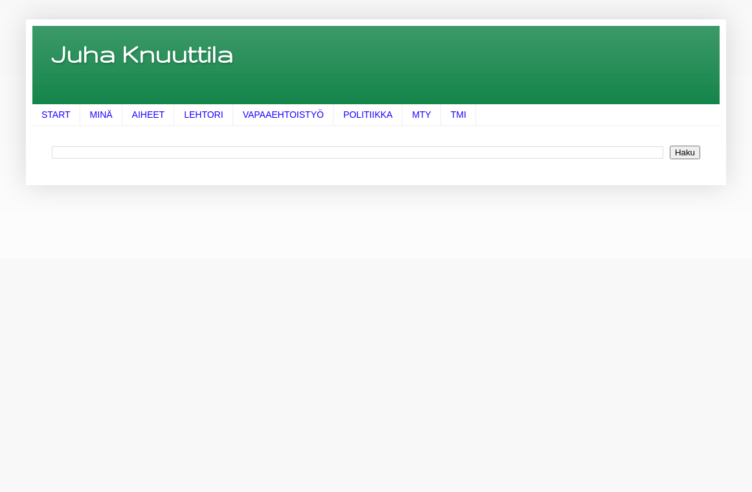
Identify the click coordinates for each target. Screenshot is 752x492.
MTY (421, 114)
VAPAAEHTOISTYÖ (283, 114)
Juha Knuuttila (142, 53)
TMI (458, 114)
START (56, 114)
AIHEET (148, 114)
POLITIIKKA (368, 114)
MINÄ (101, 114)
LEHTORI (203, 114)
